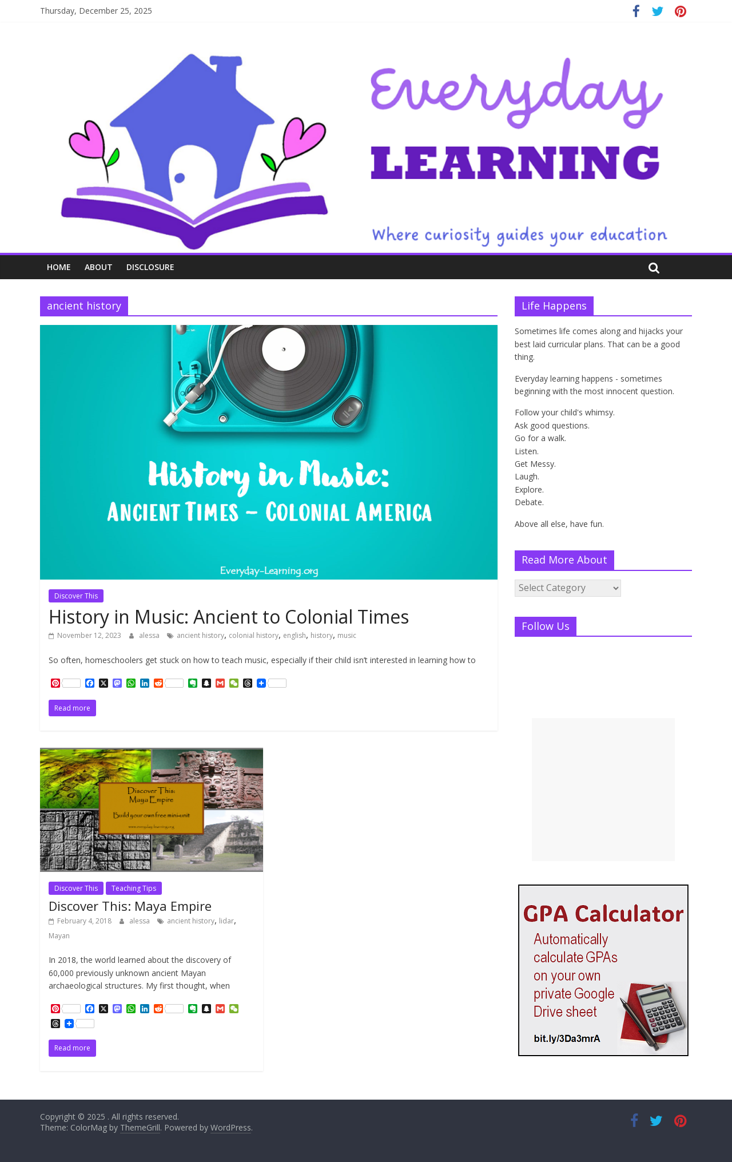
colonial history (254, 635)
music (346, 635)
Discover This (76, 596)
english (294, 635)
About (99, 266)
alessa (150, 635)
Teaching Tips (134, 888)
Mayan (59, 936)
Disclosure (150, 266)
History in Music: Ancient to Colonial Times (229, 616)
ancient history (200, 635)
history (322, 635)
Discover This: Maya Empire (130, 905)
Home (59, 266)
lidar (226, 921)
